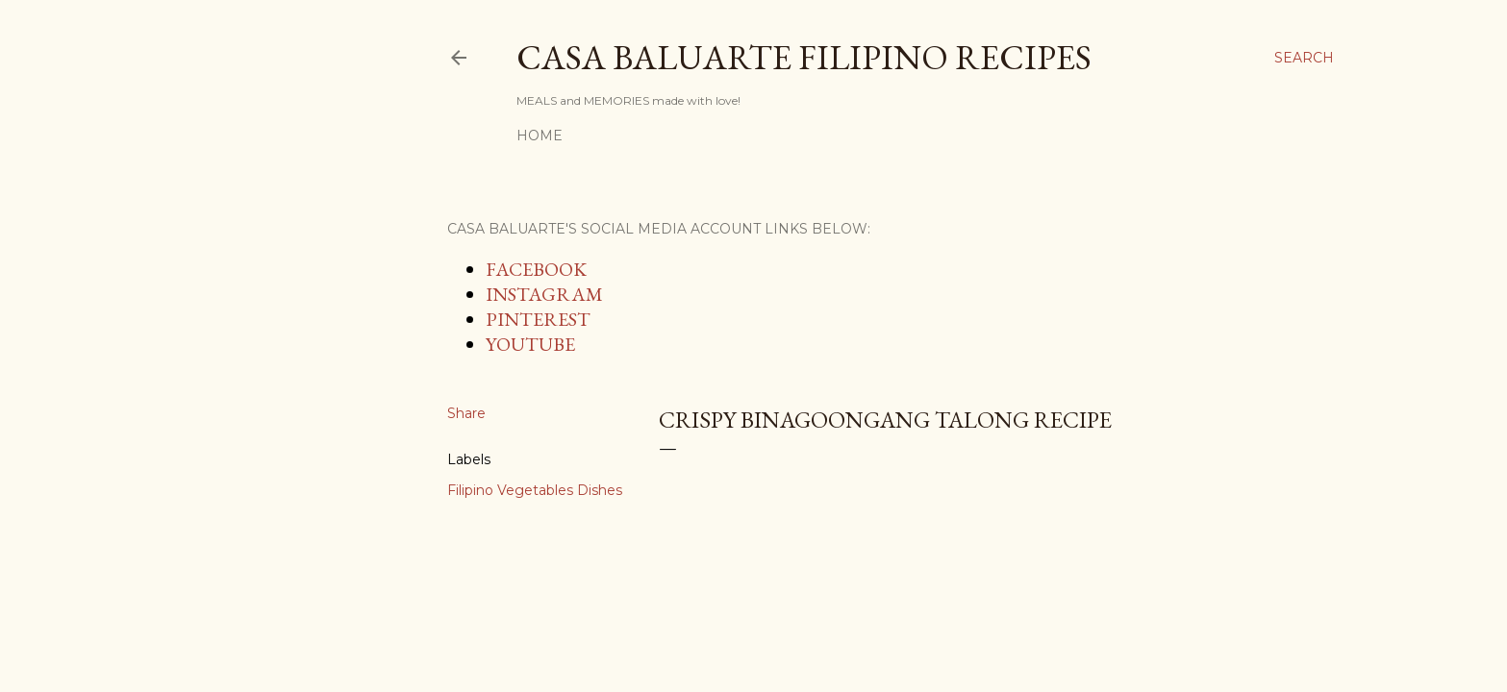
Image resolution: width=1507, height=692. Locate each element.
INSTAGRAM (544, 294)
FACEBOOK (536, 269)
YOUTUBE (530, 344)
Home (539, 135)
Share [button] (466, 413)
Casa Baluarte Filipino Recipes (804, 57)
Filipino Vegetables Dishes (534, 490)
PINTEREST (538, 319)
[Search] (1304, 58)
